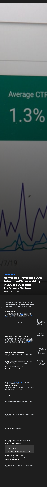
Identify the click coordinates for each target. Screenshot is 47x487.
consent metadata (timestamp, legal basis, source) (15, 384)
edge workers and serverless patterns (23, 439)
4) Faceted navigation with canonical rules (42, 364)
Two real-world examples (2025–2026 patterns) (40, 374)
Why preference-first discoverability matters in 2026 (41, 335)
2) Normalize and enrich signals (42, 342)
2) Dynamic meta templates (41, 360)
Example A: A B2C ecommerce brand (41, 376)
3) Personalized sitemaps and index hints (42, 362)
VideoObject (10, 464)
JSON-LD (19, 404)
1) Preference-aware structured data (41, 358)
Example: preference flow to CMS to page (42, 354)
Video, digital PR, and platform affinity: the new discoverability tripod (41, 368)
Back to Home (4, 1)
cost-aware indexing (25, 482)
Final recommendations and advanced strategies (40, 382)
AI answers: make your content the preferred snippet (41, 366)
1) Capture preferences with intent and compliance (42, 340)
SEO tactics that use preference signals (41, 356)
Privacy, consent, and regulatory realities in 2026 (41, 370)
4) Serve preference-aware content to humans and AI (42, 347)
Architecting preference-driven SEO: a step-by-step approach (41, 339)
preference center (10, 377)
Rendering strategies (41, 353)
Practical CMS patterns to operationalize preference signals (40, 350)
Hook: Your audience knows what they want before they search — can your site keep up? (41, 332)
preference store (14, 393)
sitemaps (15, 404)
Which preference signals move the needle (41, 337)
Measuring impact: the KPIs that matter (41, 372)
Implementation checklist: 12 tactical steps (41, 380)
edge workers (9, 413)
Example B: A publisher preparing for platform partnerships (42, 378)
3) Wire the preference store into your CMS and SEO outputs (42, 345)
